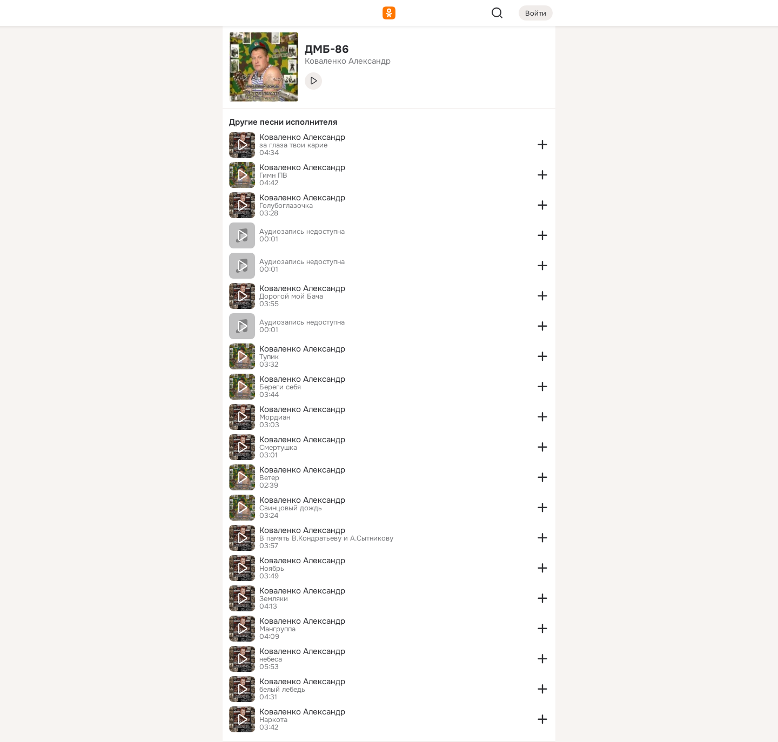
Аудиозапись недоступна (302, 231)
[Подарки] (95, 147)
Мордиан (274, 417)
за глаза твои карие (293, 145)
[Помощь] (95, 194)
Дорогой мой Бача (291, 296)
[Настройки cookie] (142, 727)
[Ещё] (142, 658)
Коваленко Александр (302, 137)
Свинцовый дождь (290, 508)
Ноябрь (271, 568)
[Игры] (190, 147)
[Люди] (142, 99)
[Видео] (190, 99)
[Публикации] (95, 99)
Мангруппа (277, 629)
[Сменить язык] (142, 681)
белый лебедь (282, 689)
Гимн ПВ (273, 175)
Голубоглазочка (286, 206)
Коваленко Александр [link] (348, 61)
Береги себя (280, 387)
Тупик (269, 357)
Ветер (269, 478)
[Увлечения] (142, 52)
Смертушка (278, 447)
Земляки (273, 599)
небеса (270, 659)
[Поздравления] (142, 147)
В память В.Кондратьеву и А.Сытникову (326, 538)
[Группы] (190, 52)
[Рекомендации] (142, 194)
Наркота (273, 720)
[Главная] (95, 52)
